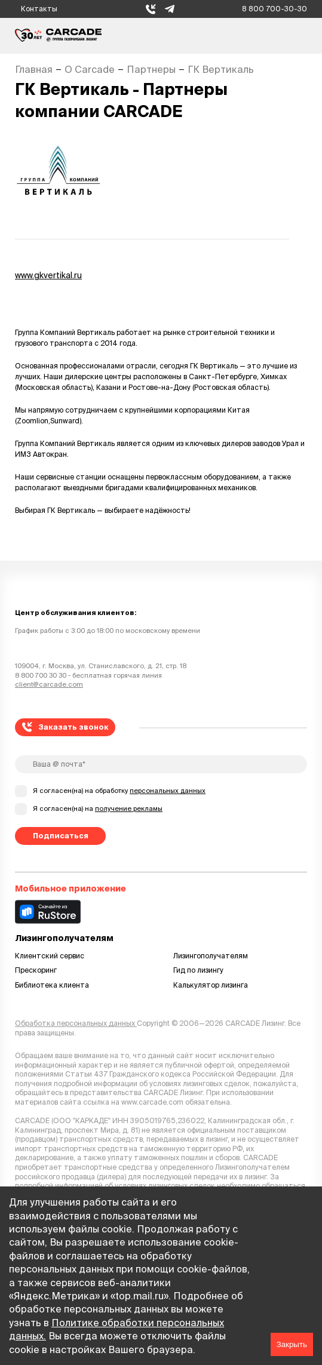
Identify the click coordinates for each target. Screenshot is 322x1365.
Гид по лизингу (198, 970)
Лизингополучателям (210, 956)
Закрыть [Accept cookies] (292, 1344)
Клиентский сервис (49, 956)
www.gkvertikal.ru (48, 275)
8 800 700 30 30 (40, 675)
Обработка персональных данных (76, 1023)
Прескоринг (36, 970)
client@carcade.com (49, 684)
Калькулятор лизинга (210, 985)
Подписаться (60, 836)
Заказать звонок (65, 727)
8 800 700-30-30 (274, 9)
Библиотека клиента (52, 985)
